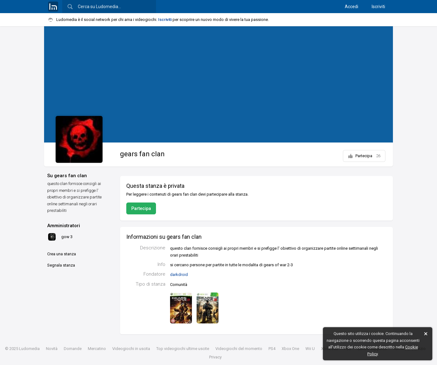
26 (378, 155)
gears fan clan (142, 154)
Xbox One (290, 348)
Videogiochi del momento (238, 348)
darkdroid (179, 274)
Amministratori (63, 225)
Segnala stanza (61, 265)
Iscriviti (378, 6)
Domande (73, 348)
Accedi (351, 6)
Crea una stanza (61, 254)
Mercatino (97, 348)
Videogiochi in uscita (131, 348)
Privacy (215, 357)
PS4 (272, 348)
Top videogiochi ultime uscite (182, 348)
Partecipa (364, 155)
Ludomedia (29, 348)
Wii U (310, 348)
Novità (52, 348)
